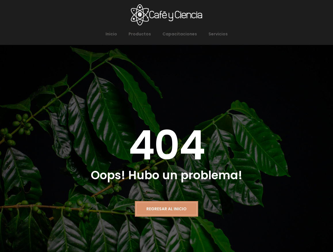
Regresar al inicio (166, 209)
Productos (140, 34)
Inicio (111, 34)
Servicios (218, 34)
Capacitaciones (179, 34)
